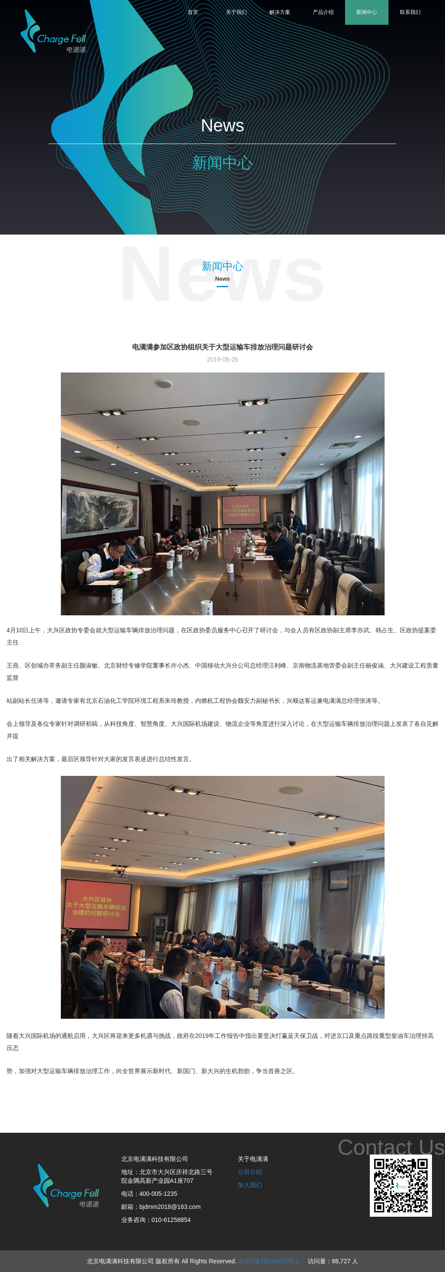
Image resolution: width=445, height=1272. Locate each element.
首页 (193, 12)
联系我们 (410, 12)
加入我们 (250, 1184)
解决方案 (279, 12)
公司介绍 (250, 1171)
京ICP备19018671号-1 (268, 1261)
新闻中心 (366, 12)
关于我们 (236, 12)
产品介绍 (323, 12)
